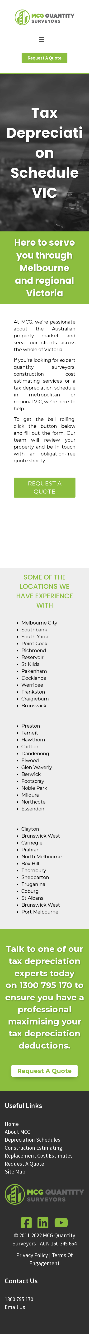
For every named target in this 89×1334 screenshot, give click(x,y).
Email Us (15, 1307)
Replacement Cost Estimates (39, 1155)
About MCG (17, 1131)
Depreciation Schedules (32, 1139)
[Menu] (44, 39)
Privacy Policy (32, 1255)
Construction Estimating (33, 1147)
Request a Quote (44, 487)
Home (12, 1123)
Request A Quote (24, 1163)
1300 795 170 (19, 1299)
